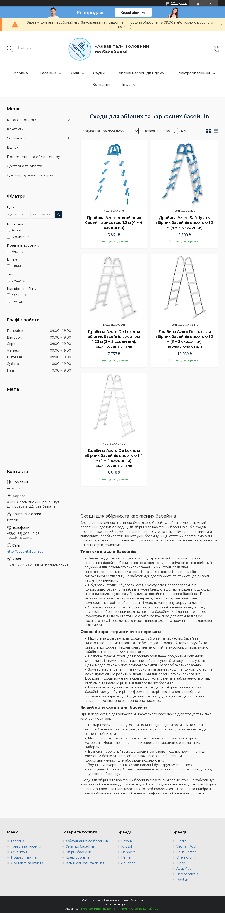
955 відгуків (179, 3)
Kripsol (126, 846)
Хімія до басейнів (80, 846)
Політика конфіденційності (140, 908)
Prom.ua (137, 900)
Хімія (74, 73)
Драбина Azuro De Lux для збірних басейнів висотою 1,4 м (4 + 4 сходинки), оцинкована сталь (114, 458)
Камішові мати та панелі (85, 863)
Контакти (101, 84)
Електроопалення (193, 73)
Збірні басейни (78, 852)
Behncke (128, 852)
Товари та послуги (26, 846)
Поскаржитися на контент (100, 908)
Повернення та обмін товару (33, 157)
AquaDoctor (186, 852)
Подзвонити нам (25, 857)
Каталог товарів (21, 120)
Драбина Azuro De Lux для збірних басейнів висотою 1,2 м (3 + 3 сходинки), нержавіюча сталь (185, 339)
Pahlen (126, 857)
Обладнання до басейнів (87, 841)
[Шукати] (10, 49)
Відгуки (14, 147)
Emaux (126, 841)
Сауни (99, 73)
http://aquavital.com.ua (25, 551)
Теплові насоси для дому (140, 73)
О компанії (16, 138)
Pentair (182, 879)
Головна (20, 73)
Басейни (48, 73)
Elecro (181, 841)
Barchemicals (187, 874)
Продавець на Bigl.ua (112, 904)
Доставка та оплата (24, 166)
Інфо (126, 84)
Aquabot (128, 863)
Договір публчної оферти (30, 175)
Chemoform (186, 857)
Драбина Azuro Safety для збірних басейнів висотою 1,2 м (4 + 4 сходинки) (185, 223)
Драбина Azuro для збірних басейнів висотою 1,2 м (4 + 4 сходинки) (114, 223)
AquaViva (183, 868)
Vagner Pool (186, 846)
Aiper (180, 863)
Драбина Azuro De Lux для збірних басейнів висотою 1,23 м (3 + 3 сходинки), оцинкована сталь (114, 339)
